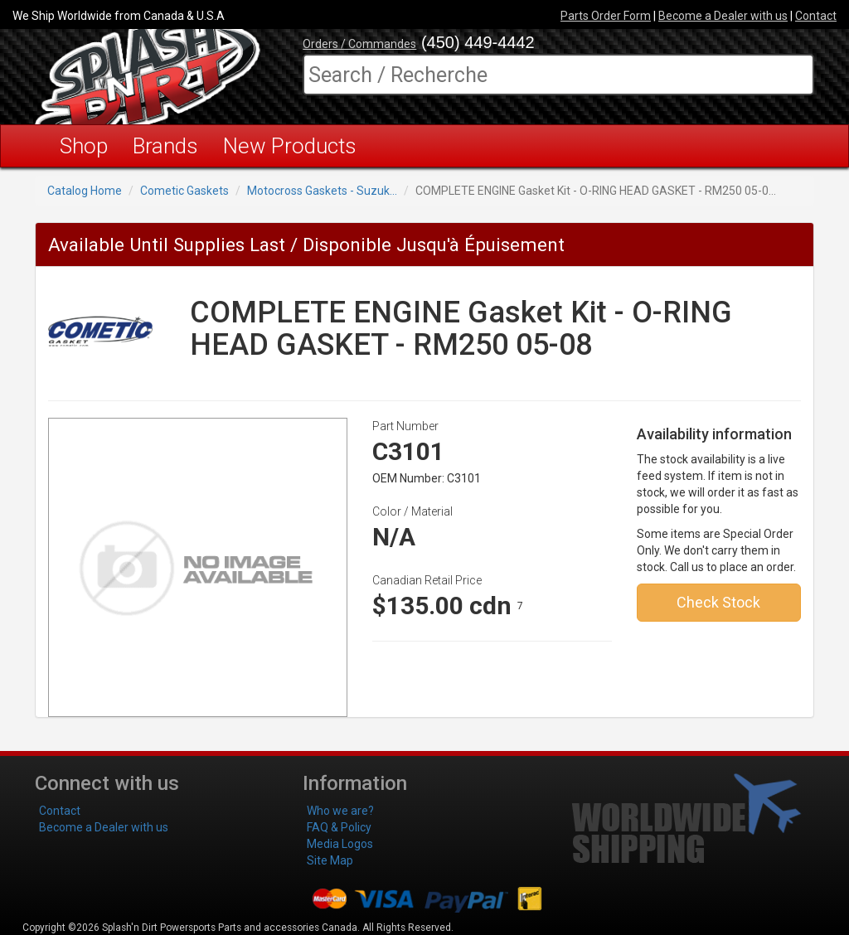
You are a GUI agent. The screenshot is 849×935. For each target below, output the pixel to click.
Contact (816, 15)
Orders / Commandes (359, 44)
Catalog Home (84, 190)
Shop (84, 145)
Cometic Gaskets (184, 190)
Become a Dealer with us (723, 15)
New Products (290, 145)
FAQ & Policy (339, 827)
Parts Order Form (605, 15)
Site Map (330, 860)
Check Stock (718, 602)
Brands (165, 145)
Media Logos (340, 843)
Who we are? (340, 810)
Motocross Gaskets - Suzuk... (322, 190)
